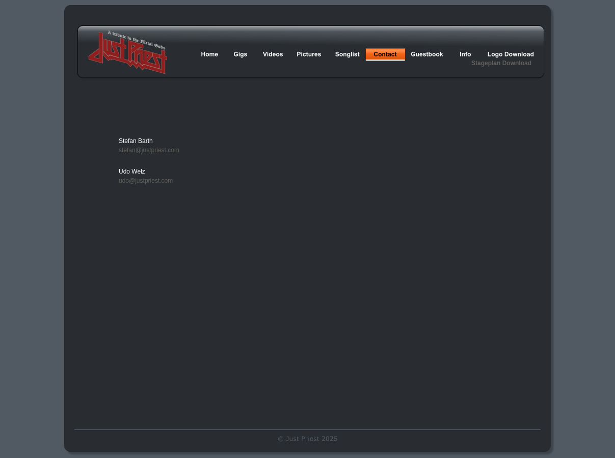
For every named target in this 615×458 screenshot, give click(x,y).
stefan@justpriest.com (149, 150)
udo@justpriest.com (146, 180)
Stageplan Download (501, 63)
